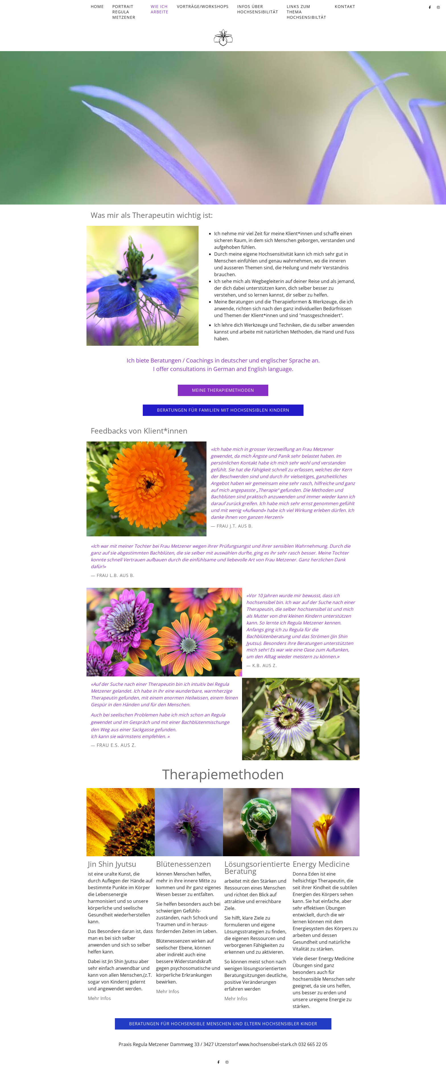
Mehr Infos (99, 998)
